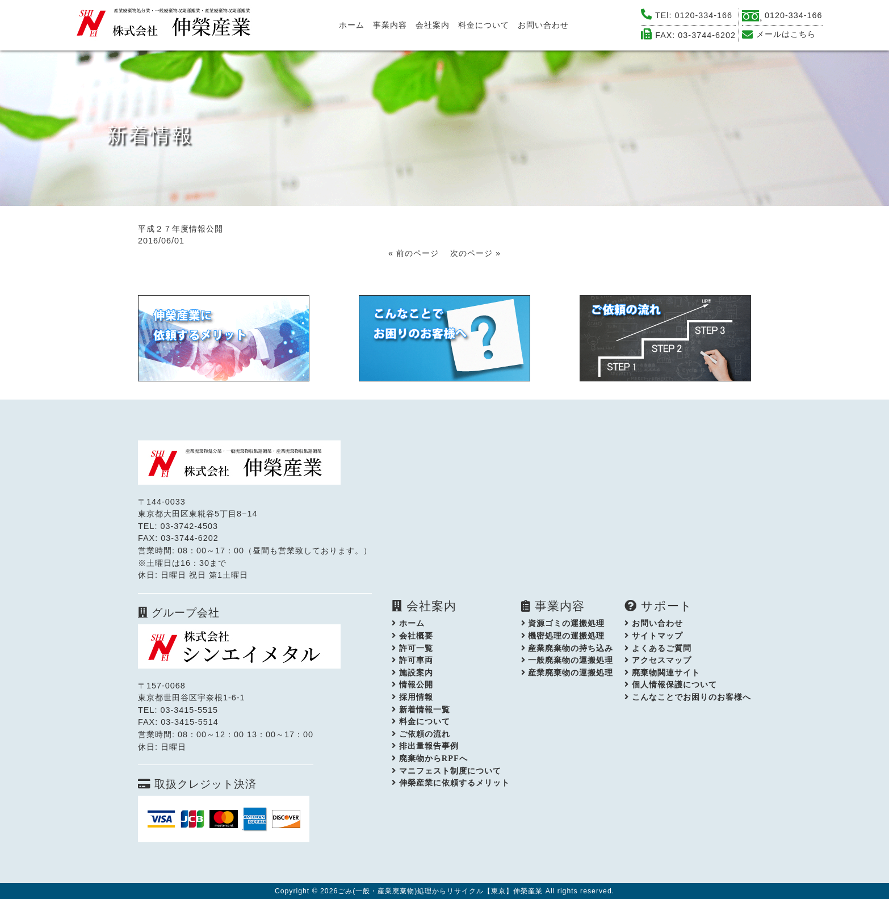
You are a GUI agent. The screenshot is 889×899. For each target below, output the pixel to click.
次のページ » (475, 253)
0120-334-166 (704, 15)
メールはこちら (786, 34)
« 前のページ (413, 253)
